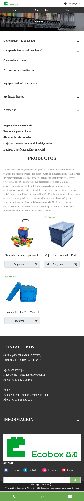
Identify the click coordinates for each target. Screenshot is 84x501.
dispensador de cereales (17, 137)
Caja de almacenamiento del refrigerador (27, 143)
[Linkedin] (32, 470)
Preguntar (14, 264)
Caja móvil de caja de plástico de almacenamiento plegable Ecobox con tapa (61, 255)
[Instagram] (51, 470)
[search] (36, 480)
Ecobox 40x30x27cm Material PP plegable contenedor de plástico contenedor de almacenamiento (22, 312)
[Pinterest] (70, 470)
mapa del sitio (72, 488)
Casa (14, 10)
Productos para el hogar (17, 131)
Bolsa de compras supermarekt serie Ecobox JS (22, 255)
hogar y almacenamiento (17, 125)
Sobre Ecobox (42, 10)
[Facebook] (13, 470)
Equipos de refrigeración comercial (24, 149)
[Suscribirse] (75, 480)
